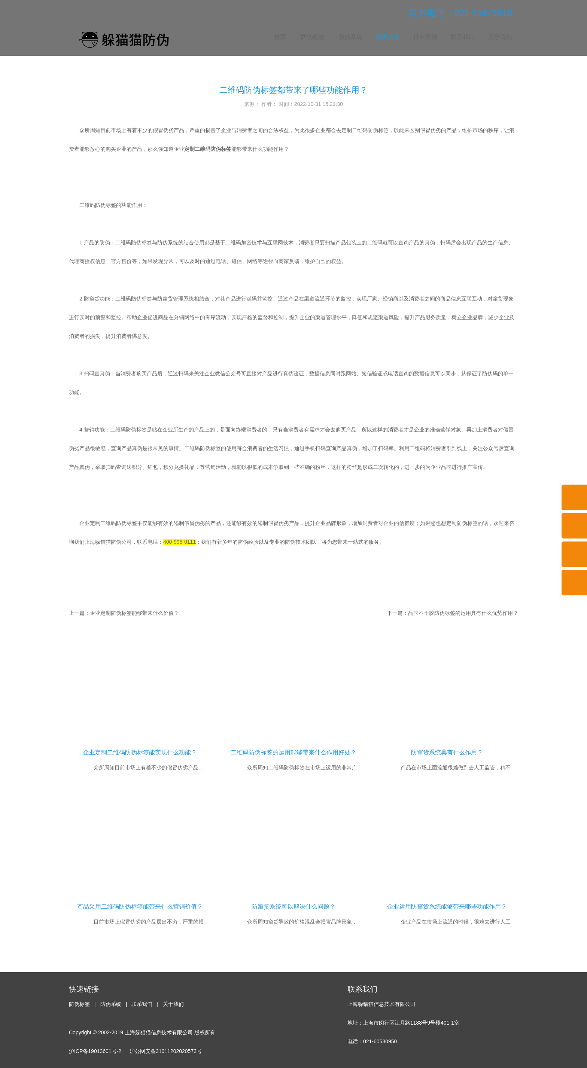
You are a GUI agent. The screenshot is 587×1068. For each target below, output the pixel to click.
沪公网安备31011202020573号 (166, 1051)
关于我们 (500, 37)
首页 (280, 37)
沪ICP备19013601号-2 (95, 1051)
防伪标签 (313, 37)
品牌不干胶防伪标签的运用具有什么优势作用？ (463, 613)
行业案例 (425, 37)
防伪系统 (350, 37)
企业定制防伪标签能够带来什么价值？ (134, 613)
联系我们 (463, 37)
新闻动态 (388, 37)
